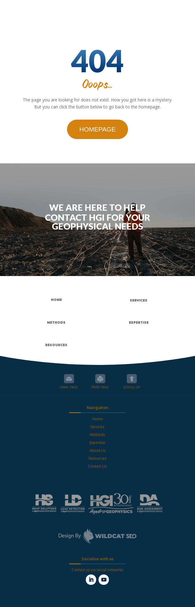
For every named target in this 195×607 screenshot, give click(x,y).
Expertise (97, 442)
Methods (97, 434)
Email (69, 378)
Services (97, 426)
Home (97, 418)
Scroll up (132, 378)
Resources (97, 458)
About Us (97, 450)
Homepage (97, 129)
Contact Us (97, 466)
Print (100, 378)
